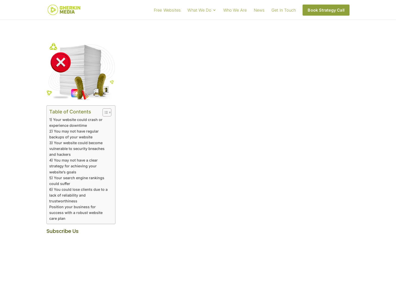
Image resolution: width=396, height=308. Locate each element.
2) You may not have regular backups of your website (74, 134)
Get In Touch (283, 10)
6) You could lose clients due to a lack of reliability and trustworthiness (78, 195)
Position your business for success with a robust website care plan (76, 213)
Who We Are (235, 10)
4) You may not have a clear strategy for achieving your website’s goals (73, 166)
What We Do (199, 10)
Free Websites (167, 10)
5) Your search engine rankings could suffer (76, 181)
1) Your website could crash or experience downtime (76, 122)
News (259, 10)
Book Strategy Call (326, 10)
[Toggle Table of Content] (104, 112)
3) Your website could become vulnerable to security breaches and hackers (77, 149)
